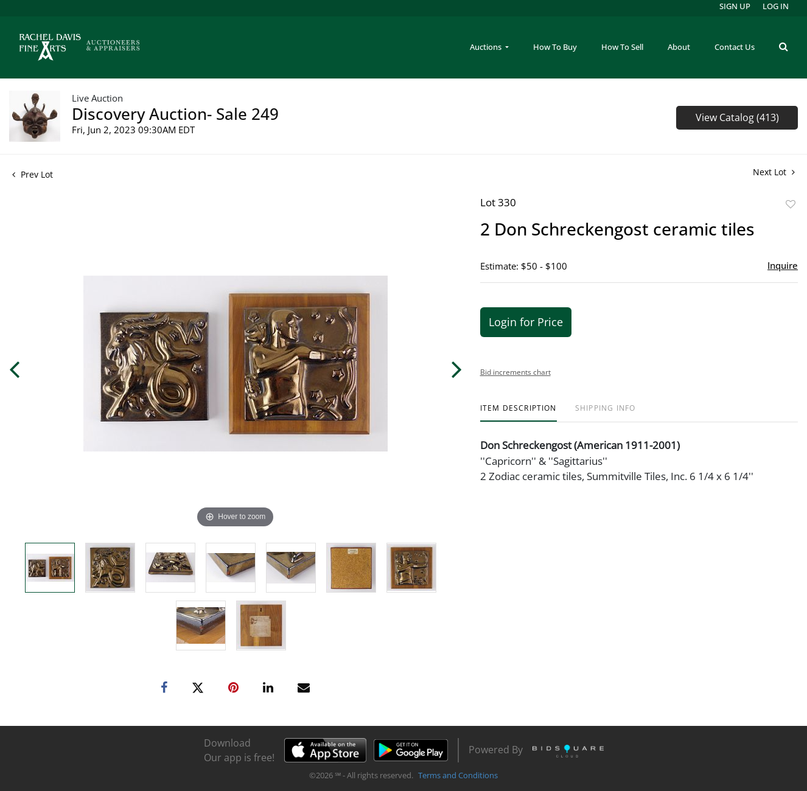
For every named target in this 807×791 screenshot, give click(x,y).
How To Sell (622, 46)
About (679, 46)
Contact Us (734, 46)
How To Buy (555, 46)
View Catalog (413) (737, 117)
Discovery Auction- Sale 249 (175, 114)
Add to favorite (790, 204)
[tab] (518, 413)
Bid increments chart (515, 372)
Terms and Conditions (458, 775)
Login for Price (526, 322)
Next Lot (774, 172)
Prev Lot (32, 174)
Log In (776, 6)
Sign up (734, 6)
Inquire (782, 265)
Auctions (486, 46)
